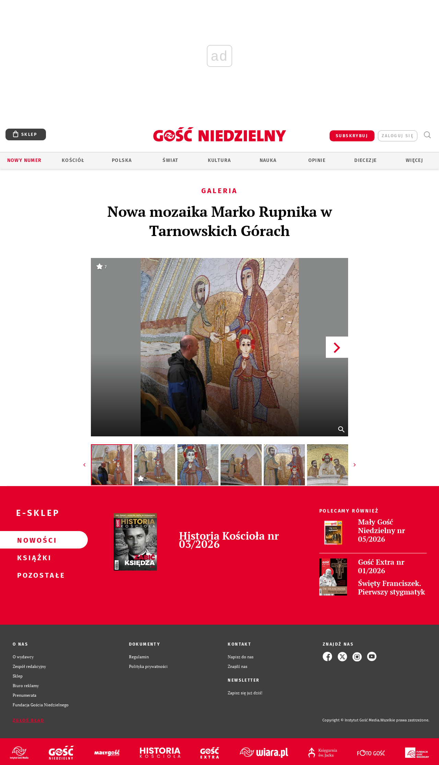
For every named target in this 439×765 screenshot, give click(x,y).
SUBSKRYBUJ (352, 135)
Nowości (33, 540)
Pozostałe (33, 575)
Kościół (73, 160)
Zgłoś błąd (28, 720)
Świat (170, 160)
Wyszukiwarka (427, 135)
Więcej (414, 160)
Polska (122, 160)
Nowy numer (24, 160)
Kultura (219, 160)
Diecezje (365, 160)
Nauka (268, 160)
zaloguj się (398, 135)
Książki (33, 557)
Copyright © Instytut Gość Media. (351, 720)
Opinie (316, 160)
